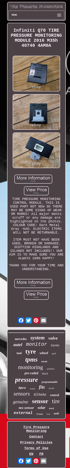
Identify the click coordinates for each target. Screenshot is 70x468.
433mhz (39, 394)
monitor (36, 344)
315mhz (39, 414)
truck (51, 408)
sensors (21, 394)
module (32, 389)
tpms (31, 359)
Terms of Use (36, 448)
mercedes (21, 339)
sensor (40, 401)
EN (31, 454)
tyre (30, 351)
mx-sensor (26, 408)
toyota (55, 345)
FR (41, 454)
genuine (20, 401)
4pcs (22, 388)
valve (53, 338)
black (45, 373)
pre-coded (31, 373)
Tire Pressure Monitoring (36, 429)
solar (41, 408)
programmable (49, 382)
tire (56, 401)
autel (17, 344)
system (37, 338)
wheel (44, 353)
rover (44, 361)
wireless (51, 368)
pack (54, 353)
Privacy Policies (36, 442)
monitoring (30, 367)
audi (56, 413)
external (23, 413)
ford (48, 414)
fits (42, 387)
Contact (36, 437)
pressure (26, 379)
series (51, 388)
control (54, 395)
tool (19, 353)
